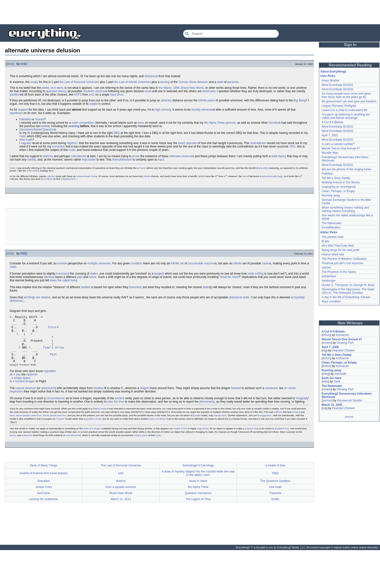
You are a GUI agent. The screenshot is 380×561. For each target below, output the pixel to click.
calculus (51, 176)
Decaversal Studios (349, 400)
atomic (13, 446)
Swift (337, 381)
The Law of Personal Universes (121, 476)
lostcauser (342, 335)
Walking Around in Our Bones (341, 182)
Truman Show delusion (193, 82)
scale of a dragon (92, 439)
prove (136, 156)
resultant (88, 91)
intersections (220, 426)
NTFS (77, 94)
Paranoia (275, 504)
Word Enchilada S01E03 (337, 89)
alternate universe (180, 156)
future (92, 277)
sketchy (48, 156)
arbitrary (166, 100)
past (80, 277)
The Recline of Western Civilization (344, 258)
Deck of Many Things (43, 476)
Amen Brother (331, 80)
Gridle (275, 510)
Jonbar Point (43, 498)
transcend (62, 273)
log (324, 350)
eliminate (207, 109)
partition (15, 94)
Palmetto (25, 119)
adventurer (48, 399)
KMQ (12, 168)
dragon (144, 399)
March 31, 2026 (332, 405)
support (23, 109)
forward (296, 423)
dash (220, 82)
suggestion (265, 426)
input (161, 159)
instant (60, 429)
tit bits (325, 241)
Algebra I (72, 143)
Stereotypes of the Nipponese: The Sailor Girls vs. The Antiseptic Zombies (348, 291)
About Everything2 (333, 71)
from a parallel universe (121, 498)
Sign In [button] (350, 45)
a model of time (275, 476)
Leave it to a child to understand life (344, 110)
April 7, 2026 (330, 347)
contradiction (258, 143)
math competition (82, 122)
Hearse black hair (333, 254)
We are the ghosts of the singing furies (346, 169)
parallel (196, 426)
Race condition (331, 301)
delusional (151, 76)
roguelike (49, 382)
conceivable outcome (201, 263)
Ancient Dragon (25, 392)
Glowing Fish (345, 342)
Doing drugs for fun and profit (340, 250)
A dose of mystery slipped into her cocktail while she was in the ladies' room (198, 484)
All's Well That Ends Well (338, 245)
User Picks (327, 76)
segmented (202, 439)
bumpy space (141, 446)
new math (275, 498)
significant (16, 113)
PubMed (327, 173)
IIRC (292, 146)
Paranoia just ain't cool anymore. (343, 263)
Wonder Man (330, 152)
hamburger (329, 280)
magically (302, 409)
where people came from (29, 426)
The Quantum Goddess (275, 492)
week (44, 126)
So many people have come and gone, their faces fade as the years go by (346, 95)
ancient (119, 409)
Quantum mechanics (198, 504)
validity (31, 159)
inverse (62, 263)
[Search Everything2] (231, 34)
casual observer (26, 399)
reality (103, 419)
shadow (98, 399)
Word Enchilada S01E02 (337, 85)
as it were (56, 87)
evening (73, 126)
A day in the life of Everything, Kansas (346, 297)
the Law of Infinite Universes (132, 82)
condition (136, 263)
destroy (121, 492)
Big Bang (300, 100)
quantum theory (56, 91)
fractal (142, 168)
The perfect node (333, 237)
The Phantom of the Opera (339, 272)
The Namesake (331, 223)
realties (85, 287)
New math (25, 139)
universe (100, 91)
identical (49, 277)
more (349, 416)
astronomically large (272, 176)
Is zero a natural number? (338, 144)
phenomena (206, 412)
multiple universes (99, 263)
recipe (34, 82)
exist (148, 91)
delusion (126, 159)
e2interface (329, 276)
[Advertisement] (190, 12)
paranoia (233, 82)
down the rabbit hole (63, 280)
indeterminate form (86, 176)
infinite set (177, 263)
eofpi (23, 63)
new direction (72, 446)
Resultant (44, 492)
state (206, 287)
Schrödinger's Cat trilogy (198, 476)
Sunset (39, 119)
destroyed (209, 91)
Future (53, 330)
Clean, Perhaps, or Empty (338, 191)
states (94, 273)
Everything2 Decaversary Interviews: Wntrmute (347, 395)
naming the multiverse (43, 510)
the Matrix (164, 87)
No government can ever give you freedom (349, 101)
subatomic (27, 446)
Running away (331, 195)
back (12, 426)
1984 (176, 87)
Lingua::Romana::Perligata (339, 105)
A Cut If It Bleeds (332, 122)
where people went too (54, 426)
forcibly (196, 109)
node (72, 150)
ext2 (92, 94)
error (141, 122)
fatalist (96, 419)
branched (135, 287)
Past (53, 363)
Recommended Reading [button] (350, 65)
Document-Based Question (36, 129)
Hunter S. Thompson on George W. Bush (348, 285)
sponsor (230, 122)
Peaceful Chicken (343, 350)
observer (32, 385)
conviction (58, 146)
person (327, 400)
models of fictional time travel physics (44, 484)
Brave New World (192, 87)
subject (94, 104)
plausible (263, 168)
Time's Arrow (53, 355)
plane (210, 100)
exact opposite (187, 143)
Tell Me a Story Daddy (336, 178)
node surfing (32, 170)
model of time (181, 439)
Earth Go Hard (331, 378)
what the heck (229, 277)
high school (162, 109)
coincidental (78, 156)
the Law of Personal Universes (79, 82)
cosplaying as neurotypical (339, 186)
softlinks (278, 423)
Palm (22, 136)
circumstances (55, 409)
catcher (326, 267)
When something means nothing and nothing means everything (345, 209)
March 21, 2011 (121, 510)
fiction (326, 335)
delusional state (239, 297)
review (327, 342)
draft (274, 156)
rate (244, 176)
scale (158, 446)
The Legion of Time (198, 510)
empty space (22, 388)
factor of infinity (157, 429)
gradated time (282, 439)
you (18, 385)
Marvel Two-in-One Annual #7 (341, 148)
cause (266, 263)
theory (282, 156)
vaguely (26, 143)
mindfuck (47, 179)
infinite (202, 100)
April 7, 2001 (330, 135)
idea (10, 63)
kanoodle (340, 373)
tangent (159, 273)
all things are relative (37, 297)
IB (28, 133)
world (45, 87)
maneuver (271, 399)
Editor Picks (328, 232)
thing (326, 373)
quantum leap (252, 439)
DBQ (116, 133)
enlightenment (68, 179)
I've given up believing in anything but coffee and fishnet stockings (346, 116)
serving (165, 82)
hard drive (116, 94)
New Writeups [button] (350, 323)
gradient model (93, 429)
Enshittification (331, 227)
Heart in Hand (198, 492)
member (273, 122)
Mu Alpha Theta (214, 122)
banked (236, 399)
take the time (115, 412)
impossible (89, 159)
